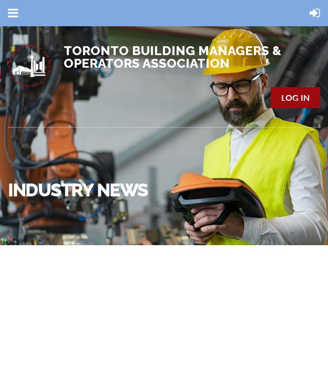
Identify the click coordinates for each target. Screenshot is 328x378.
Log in (295, 97)
